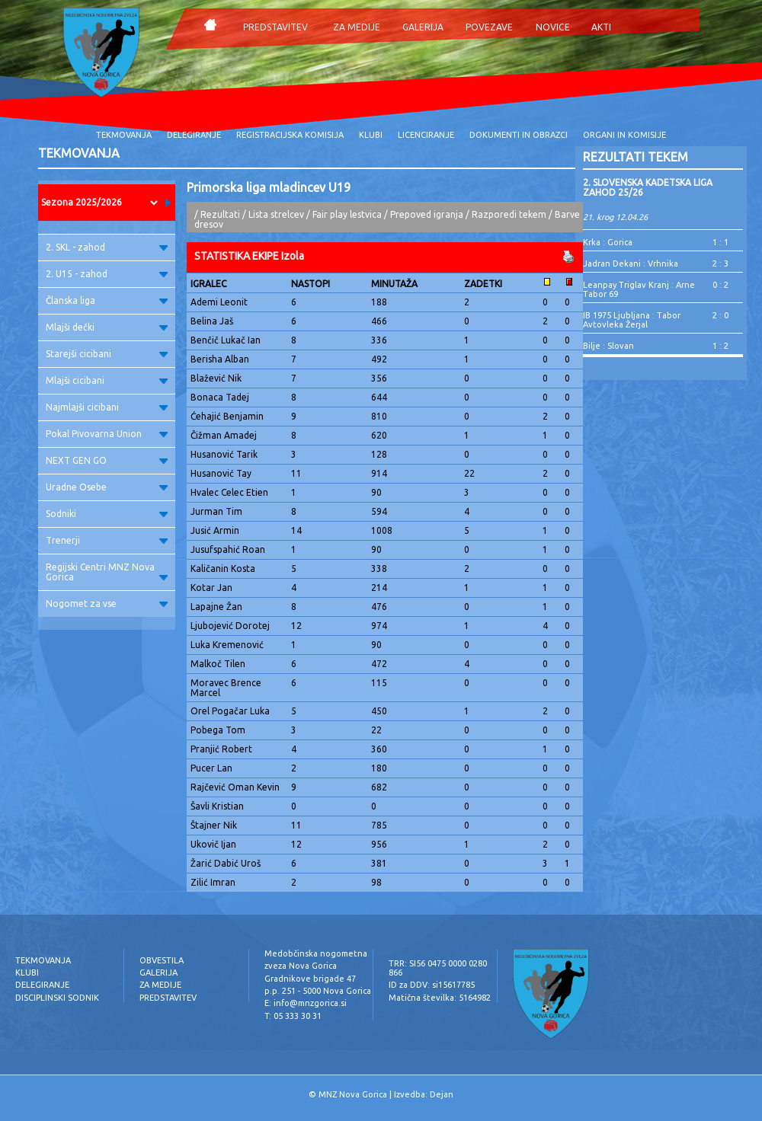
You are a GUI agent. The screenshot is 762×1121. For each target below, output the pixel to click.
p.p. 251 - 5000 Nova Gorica (317, 990)
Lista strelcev (276, 214)
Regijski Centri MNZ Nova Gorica (107, 572)
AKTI (601, 27)
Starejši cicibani (107, 354)
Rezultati (220, 214)
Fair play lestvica (347, 214)
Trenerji (107, 540)
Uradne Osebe (107, 487)
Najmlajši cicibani (107, 407)
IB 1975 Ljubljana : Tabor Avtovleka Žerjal (631, 320)
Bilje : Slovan (608, 345)
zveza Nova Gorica (300, 965)
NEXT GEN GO (107, 460)
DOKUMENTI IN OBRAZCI (518, 134)
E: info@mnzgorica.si (305, 1003)
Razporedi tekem (509, 214)
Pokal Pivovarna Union (107, 434)
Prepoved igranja (428, 214)
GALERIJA (422, 27)
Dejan (441, 1094)
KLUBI (371, 134)
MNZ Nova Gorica (353, 1094)
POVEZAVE (489, 27)
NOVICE (553, 27)
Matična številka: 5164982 (440, 997)
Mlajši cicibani (107, 380)
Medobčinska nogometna (315, 953)
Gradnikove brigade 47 (310, 978)
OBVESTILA (161, 960)
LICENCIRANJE (426, 134)
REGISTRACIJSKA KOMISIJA (290, 134)
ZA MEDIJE (356, 27)
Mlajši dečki (107, 327)
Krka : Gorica (607, 242)
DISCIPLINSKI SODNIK (57, 997)
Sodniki (107, 514)
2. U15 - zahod (107, 274)
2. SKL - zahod (107, 247)
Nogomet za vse (107, 603)
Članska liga (107, 300)
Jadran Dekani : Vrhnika (630, 263)
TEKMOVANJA (124, 134)
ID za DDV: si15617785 (432, 984)
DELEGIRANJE (194, 134)
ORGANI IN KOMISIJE (624, 134)
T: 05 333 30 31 (293, 1015)
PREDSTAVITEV (275, 27)
